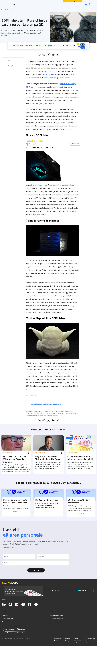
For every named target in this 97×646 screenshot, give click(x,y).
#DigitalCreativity (57, 404)
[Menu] (11, 4)
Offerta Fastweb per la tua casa (73, 1)
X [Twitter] (43, 54)
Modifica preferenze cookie (77, 641)
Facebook (48, 54)
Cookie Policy (67, 640)
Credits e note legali (7, 618)
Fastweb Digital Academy (56, 615)
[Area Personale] (89, 4)
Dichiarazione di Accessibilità (90, 641)
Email (57, 54)
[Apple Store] (56, 590)
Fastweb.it (4, 622)
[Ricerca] (86, 4)
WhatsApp (53, 54)
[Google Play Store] (82, 590)
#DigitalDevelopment (36, 404)
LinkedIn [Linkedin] (39, 54)
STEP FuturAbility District (56, 618)
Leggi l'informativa (8, 547)
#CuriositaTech (47, 404)
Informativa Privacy (57, 640)
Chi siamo (4, 615)
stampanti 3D (51, 74)
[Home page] (48, 4)
